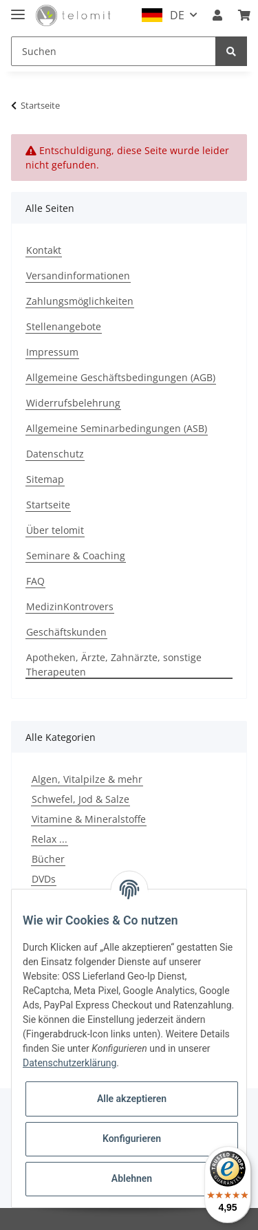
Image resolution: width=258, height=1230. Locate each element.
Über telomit (55, 530)
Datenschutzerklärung (69, 1062)
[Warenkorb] (244, 15)
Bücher (48, 858)
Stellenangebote (63, 326)
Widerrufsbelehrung (73, 402)
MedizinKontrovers (70, 606)
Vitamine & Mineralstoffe (89, 819)
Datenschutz (55, 453)
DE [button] (177, 15)
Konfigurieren (132, 1138)
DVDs (44, 878)
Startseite (48, 504)
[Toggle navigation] (18, 8)
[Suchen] (113, 51)
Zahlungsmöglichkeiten (79, 301)
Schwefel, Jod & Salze (80, 799)
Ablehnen (131, 1178)
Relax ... (49, 838)
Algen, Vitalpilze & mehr (87, 779)
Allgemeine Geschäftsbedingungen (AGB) (120, 377)
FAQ (35, 580)
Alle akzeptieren (131, 1098)
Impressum (52, 351)
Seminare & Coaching (75, 555)
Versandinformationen (78, 275)
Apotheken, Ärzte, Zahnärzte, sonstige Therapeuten (114, 664)
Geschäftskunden (66, 631)
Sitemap (45, 479)
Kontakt (43, 250)
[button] (217, 15)
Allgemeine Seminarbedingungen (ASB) (116, 428)
